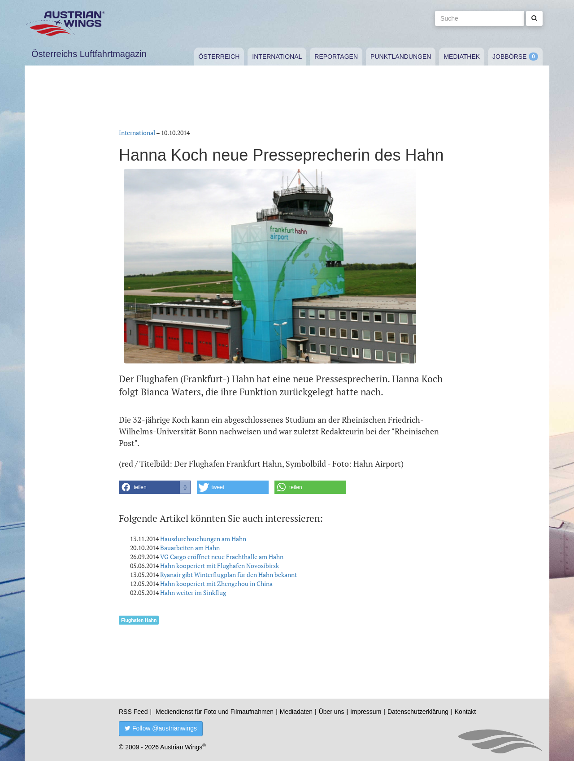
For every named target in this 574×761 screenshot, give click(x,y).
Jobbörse (509, 56)
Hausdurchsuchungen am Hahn (203, 538)
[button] (155, 487)
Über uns (331, 711)
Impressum (365, 711)
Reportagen (336, 56)
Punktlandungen (400, 56)
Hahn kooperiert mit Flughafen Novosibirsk (219, 565)
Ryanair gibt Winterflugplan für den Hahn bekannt (228, 574)
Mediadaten (296, 711)
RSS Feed (133, 711)
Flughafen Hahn (139, 620)
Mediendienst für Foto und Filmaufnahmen (215, 711)
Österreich (219, 56)
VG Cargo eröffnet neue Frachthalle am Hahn (221, 556)
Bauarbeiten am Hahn (190, 547)
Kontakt (465, 711)
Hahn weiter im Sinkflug (193, 592)
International (277, 56)
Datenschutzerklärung (417, 711)
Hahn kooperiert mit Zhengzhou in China (216, 583)
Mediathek (462, 56)
